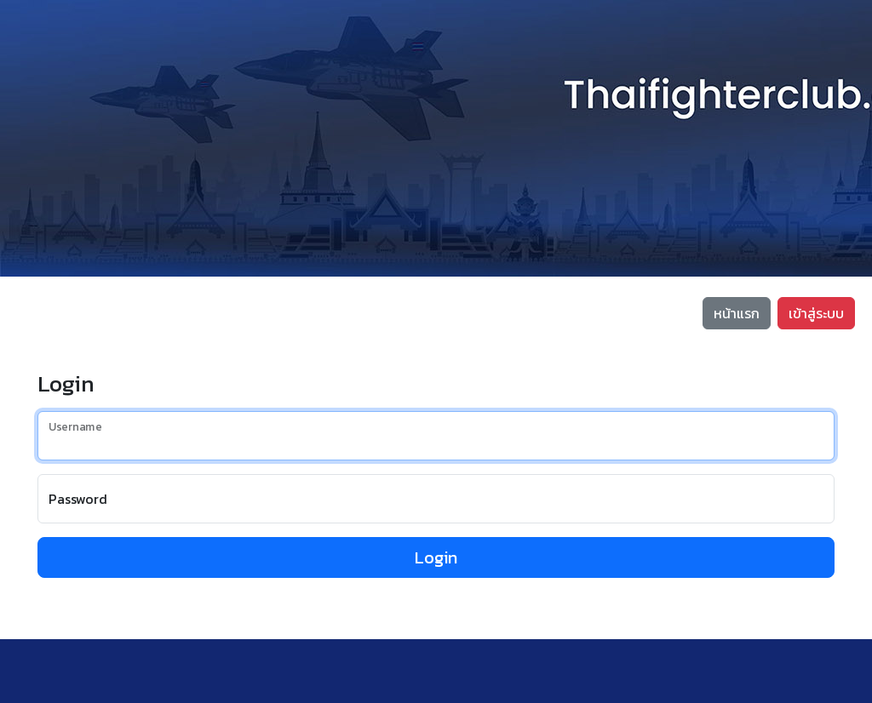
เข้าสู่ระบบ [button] (816, 313)
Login (436, 557)
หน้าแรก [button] (737, 313)
